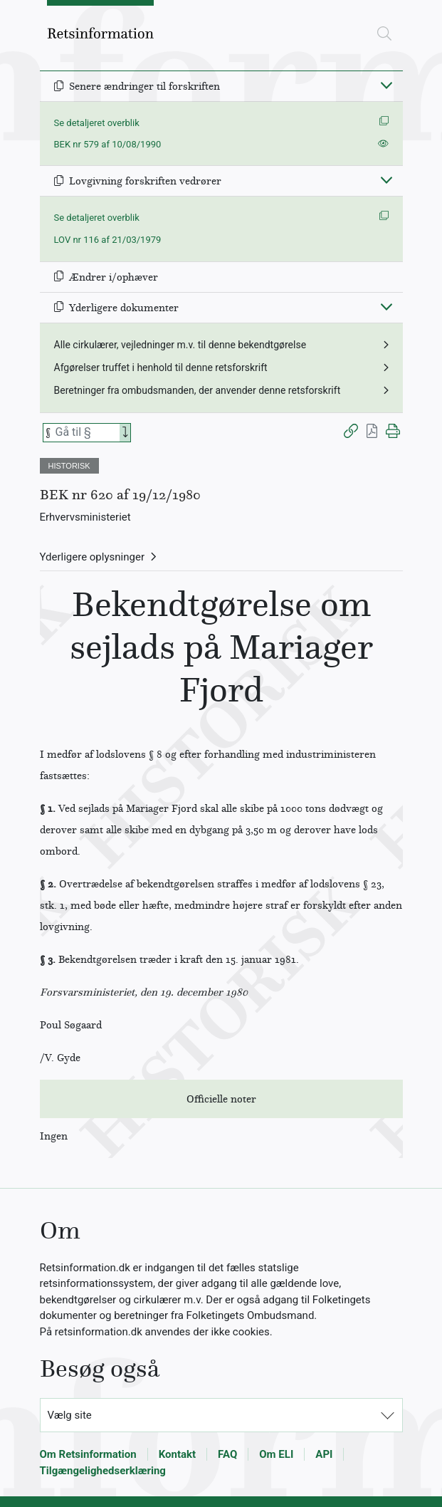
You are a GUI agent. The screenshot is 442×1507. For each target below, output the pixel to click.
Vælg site (70, 1415)
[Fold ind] (386, 85)
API (323, 1454)
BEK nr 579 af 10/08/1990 (108, 144)
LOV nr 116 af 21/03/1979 (108, 239)
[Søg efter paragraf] (86, 433)
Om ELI (276, 1454)
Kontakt (177, 1454)
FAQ (227, 1454)
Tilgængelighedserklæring (103, 1470)
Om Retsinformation (88, 1454)
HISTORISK (69, 466)
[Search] (125, 433)
